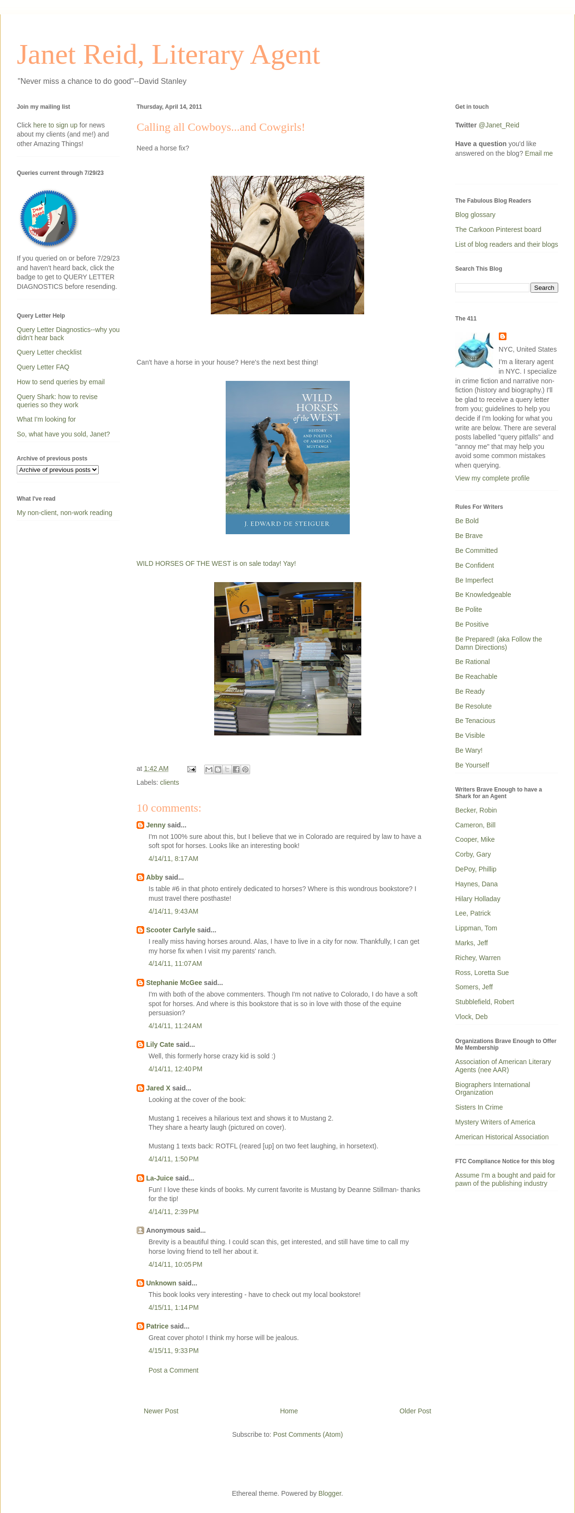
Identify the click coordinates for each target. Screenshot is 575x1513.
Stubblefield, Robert (484, 1002)
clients (169, 782)
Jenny (155, 825)
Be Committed (476, 550)
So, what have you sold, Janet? (63, 434)
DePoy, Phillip (475, 869)
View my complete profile (492, 478)
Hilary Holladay (477, 899)
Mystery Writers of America (495, 1122)
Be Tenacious (475, 720)
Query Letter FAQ (43, 367)
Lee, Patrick (473, 913)
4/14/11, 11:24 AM (175, 1026)
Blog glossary (475, 214)
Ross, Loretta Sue (482, 972)
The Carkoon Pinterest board (498, 229)
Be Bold (467, 521)
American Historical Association (502, 1137)
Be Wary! (469, 750)
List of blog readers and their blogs (506, 244)
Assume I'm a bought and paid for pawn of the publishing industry (505, 1179)
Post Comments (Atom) (308, 1434)
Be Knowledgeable (483, 594)
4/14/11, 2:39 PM (174, 1211)
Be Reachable (476, 676)
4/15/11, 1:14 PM (174, 1307)
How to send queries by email (61, 382)
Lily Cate (160, 1044)
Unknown (161, 1283)
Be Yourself (472, 765)
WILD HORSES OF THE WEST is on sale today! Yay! (216, 563)
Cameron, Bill (475, 825)
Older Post (415, 1411)
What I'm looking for (46, 419)
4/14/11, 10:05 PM (175, 1264)
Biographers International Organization (492, 1089)
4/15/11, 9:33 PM (174, 1350)
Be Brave (469, 535)
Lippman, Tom (476, 928)
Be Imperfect (474, 580)
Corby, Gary (473, 854)
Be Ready (469, 691)
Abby (154, 877)
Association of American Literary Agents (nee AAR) (503, 1066)
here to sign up (56, 125)
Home (289, 1411)
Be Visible (470, 735)
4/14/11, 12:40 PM (175, 1069)
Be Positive (472, 624)
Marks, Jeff (471, 943)
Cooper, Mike (474, 839)
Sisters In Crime (479, 1107)
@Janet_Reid (499, 125)
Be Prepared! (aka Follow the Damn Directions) (498, 643)
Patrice (157, 1326)
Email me (539, 153)
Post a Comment (173, 1370)
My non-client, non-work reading (64, 512)
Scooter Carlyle (171, 930)
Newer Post (161, 1411)
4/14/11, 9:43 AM (173, 911)
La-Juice (159, 1178)
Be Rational (472, 661)
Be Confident (474, 565)
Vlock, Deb (471, 1016)
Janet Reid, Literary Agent (168, 54)
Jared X (158, 1088)
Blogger (330, 1493)
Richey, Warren (478, 958)
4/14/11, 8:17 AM (173, 858)
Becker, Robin (476, 810)
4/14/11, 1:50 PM (174, 1159)
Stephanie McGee (174, 982)
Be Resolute (473, 706)
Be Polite (468, 609)
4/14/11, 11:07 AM (175, 963)
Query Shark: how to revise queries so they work (57, 401)
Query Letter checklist (49, 352)
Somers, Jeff (474, 987)
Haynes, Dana (476, 884)
